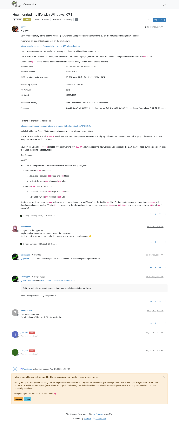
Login (27, 399)
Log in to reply (159, 20)
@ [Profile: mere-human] (27, 280)
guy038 (23, 27)
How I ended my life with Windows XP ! (57, 280)
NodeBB (87, 418)
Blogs (27, 20)
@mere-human (38, 277)
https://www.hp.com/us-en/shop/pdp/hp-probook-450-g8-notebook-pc (50, 46)
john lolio (24, 332)
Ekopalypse (25, 255)
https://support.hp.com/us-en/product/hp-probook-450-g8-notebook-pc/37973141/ (56, 126)
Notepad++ (98, 414)
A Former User (26, 311)
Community (29, 4)
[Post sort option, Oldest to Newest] (148, 20)
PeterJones (27, 369)
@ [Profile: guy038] (25, 258)
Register (18, 399)
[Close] (164, 377)
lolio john (24, 350)
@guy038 (36, 255)
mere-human (26, 227)
